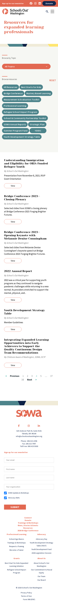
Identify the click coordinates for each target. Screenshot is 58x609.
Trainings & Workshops (28, 523)
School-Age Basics (16, 539)
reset (52, 80)
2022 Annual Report (18, 271)
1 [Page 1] (23, 376)
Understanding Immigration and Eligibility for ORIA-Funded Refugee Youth (26, 163)
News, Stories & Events (28, 525)
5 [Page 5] (41, 376)
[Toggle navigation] (53, 12)
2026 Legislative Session (41, 553)
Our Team (41, 576)
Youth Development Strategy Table (24, 312)
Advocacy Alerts (14, 498)
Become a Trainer (17, 550)
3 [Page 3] (32, 376)
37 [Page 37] (51, 376)
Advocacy (41, 534)
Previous (12, 376)
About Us (41, 558)
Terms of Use (26, 596)
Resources (28, 528)
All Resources (10, 87)
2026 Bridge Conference (28, 530)
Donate (49, 3)
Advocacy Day (41, 539)
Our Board (41, 580)
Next (32, 379)
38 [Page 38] (22, 379)
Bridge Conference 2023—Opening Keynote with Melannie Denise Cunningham (25, 235)
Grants (16, 558)
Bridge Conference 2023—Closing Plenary (22, 198)
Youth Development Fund (41, 549)
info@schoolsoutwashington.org (29, 436)
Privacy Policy (26, 592)
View (13, 185)
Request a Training (16, 546)
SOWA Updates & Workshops (18, 493)
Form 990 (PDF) (29, 599)
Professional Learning (16, 534)
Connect (28, 517)
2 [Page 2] (27, 376)
